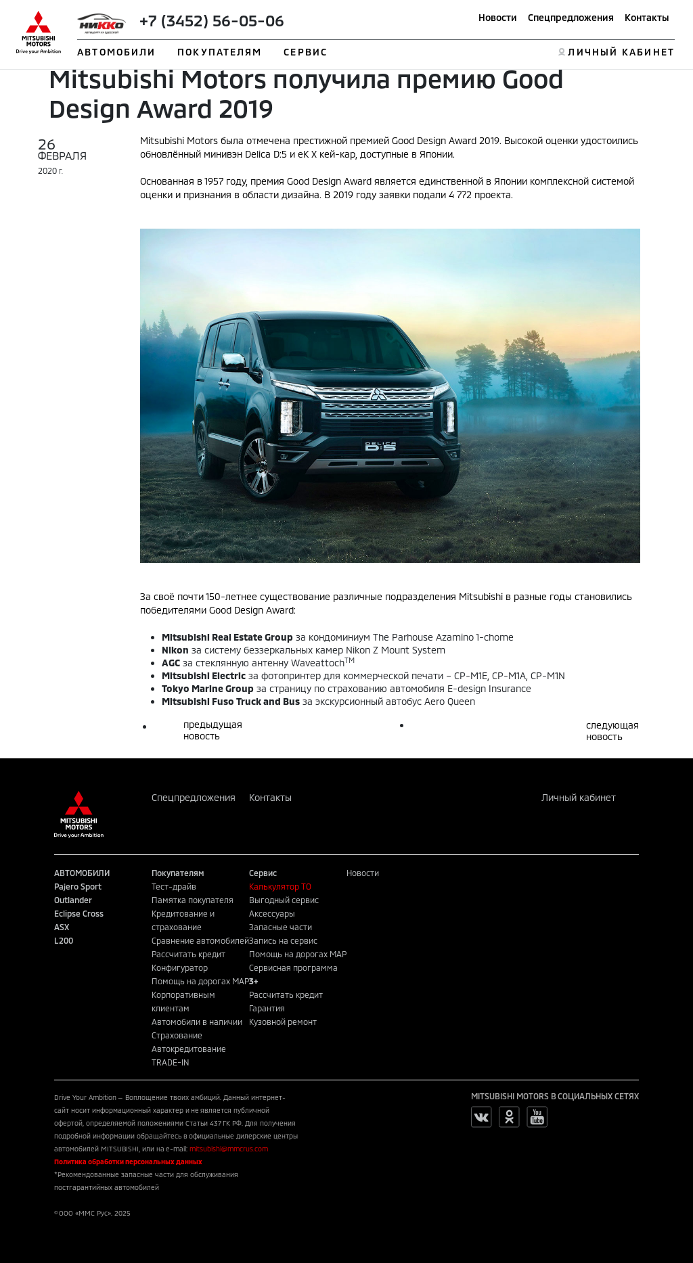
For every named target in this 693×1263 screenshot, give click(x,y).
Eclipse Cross (79, 913)
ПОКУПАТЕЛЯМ (219, 52)
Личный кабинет (578, 797)
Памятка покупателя (192, 899)
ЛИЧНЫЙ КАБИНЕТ (621, 52)
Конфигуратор (180, 967)
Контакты (647, 17)
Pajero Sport (78, 886)
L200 (63, 940)
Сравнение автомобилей (200, 940)
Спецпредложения (571, 17)
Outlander (73, 899)
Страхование (177, 1035)
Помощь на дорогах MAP (200, 981)
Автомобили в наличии (197, 1021)
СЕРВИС (306, 52)
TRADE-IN (170, 1062)
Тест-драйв (174, 886)
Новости (497, 17)
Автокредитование (189, 1048)
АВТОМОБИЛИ (116, 52)
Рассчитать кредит (188, 954)
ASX (61, 927)
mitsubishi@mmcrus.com (228, 1149)
